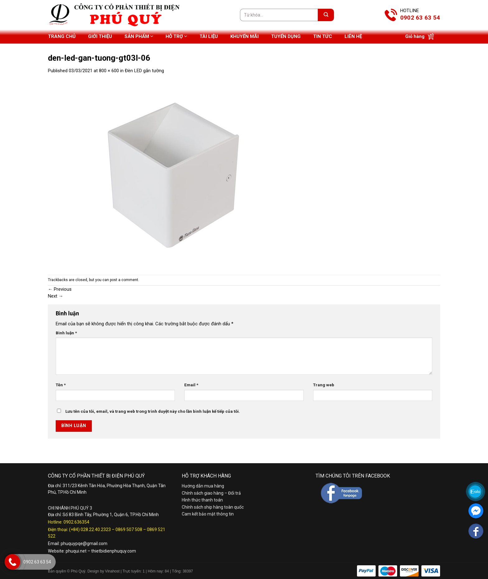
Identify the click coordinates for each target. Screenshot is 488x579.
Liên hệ (353, 36)
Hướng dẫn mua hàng (203, 485)
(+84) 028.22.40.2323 (90, 529)
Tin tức (322, 36)
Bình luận (66, 332)
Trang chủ (62, 36)
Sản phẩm (138, 36)
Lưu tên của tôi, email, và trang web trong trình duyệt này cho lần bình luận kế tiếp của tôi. (152, 411)
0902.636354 (76, 522)
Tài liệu (208, 36)
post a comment (124, 280)
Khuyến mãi (244, 36)
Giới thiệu (100, 36)
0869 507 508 (128, 529)
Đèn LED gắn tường (144, 70)
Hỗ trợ (176, 36)
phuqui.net (76, 550)
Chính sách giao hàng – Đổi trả (211, 493)
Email (191, 384)
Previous (60, 289)
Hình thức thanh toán (202, 499)
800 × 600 (109, 70)
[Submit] (326, 15)
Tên (61, 384)
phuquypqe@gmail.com (84, 543)
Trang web (323, 384)
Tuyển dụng (286, 36)
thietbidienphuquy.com (113, 550)
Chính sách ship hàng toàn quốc (213, 507)
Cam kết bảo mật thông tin (208, 513)
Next (55, 296)
